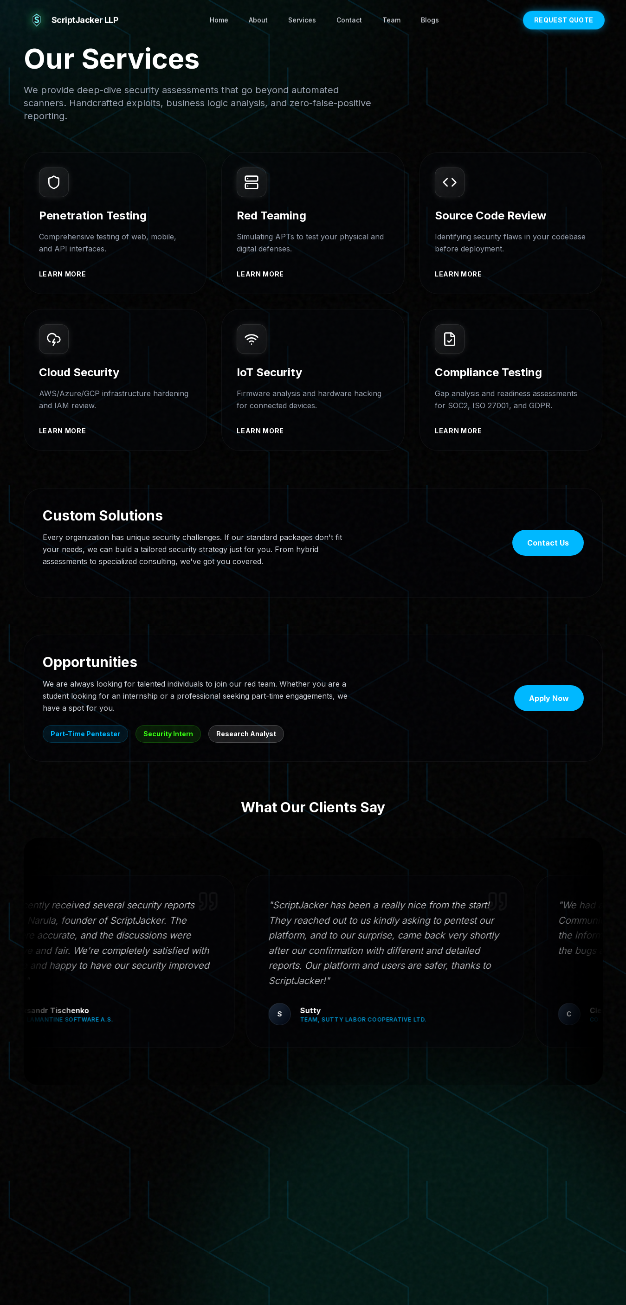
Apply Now (549, 699)
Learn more (62, 274)
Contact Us (548, 543)
